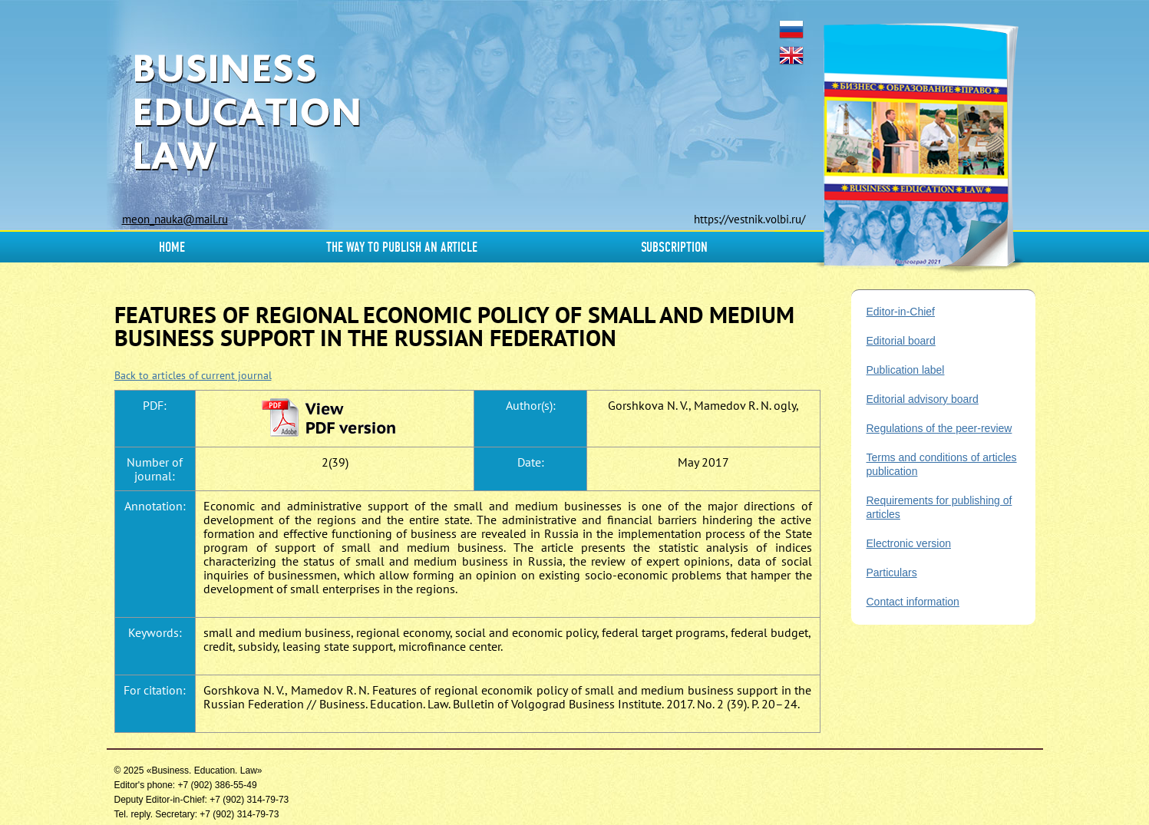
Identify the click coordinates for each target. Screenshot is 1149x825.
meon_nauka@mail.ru (175, 219)
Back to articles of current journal (193, 375)
